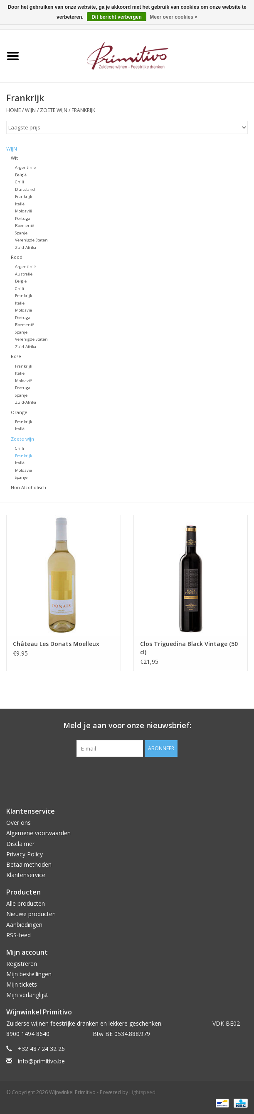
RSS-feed (18, 935)
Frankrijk (83, 110)
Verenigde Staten (31, 240)
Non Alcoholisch (28, 487)
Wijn (30, 110)
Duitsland (25, 189)
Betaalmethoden (29, 864)
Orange (19, 412)
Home (13, 110)
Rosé (16, 356)
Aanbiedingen (24, 925)
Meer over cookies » (173, 17)
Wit (14, 158)
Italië (20, 204)
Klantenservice (25, 875)
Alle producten (25, 903)
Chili (19, 182)
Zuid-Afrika (25, 247)
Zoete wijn (53, 110)
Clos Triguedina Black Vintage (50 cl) (189, 648)
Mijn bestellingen (29, 974)
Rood (16, 257)
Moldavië (23, 211)
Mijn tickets (21, 984)
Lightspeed (142, 1092)
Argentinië (25, 167)
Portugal (23, 218)
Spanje (21, 233)
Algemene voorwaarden (38, 833)
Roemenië (24, 225)
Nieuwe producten (31, 914)
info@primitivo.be (41, 1061)
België (21, 175)
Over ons (18, 822)
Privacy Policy (24, 854)
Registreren (21, 964)
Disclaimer (20, 844)
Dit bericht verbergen (116, 17)
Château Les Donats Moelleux (56, 644)
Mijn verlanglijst (27, 995)
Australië (23, 274)
